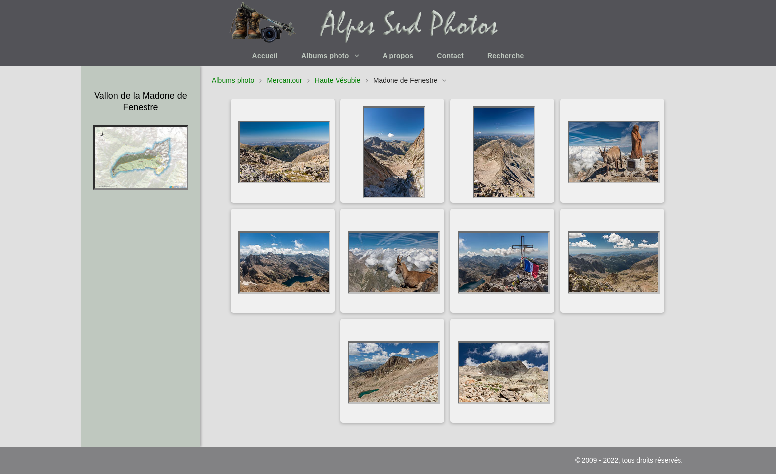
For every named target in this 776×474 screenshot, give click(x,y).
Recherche (505, 55)
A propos (398, 55)
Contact (450, 55)
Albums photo (325, 55)
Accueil (265, 55)
